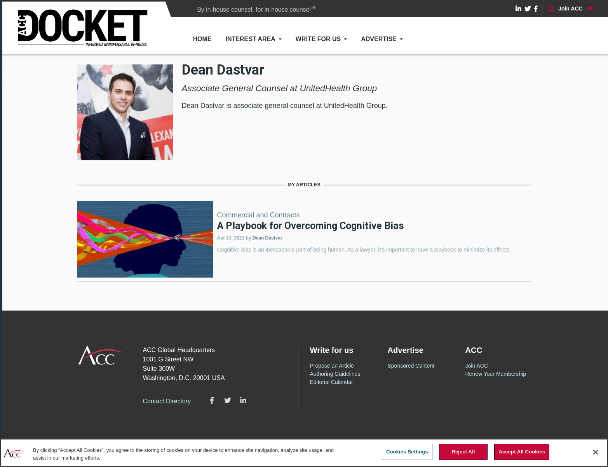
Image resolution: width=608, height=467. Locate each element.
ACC (101, 355)
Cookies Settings (407, 452)
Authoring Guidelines (335, 374)
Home (202, 39)
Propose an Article (332, 366)
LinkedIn (243, 400)
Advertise (379, 39)
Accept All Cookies (521, 452)
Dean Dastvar (267, 238)
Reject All (463, 452)
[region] (304, 453)
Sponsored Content (411, 366)
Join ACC (476, 366)
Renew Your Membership (495, 374)
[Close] (595, 452)
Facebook (212, 400)
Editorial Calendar (331, 382)
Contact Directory (167, 401)
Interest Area (250, 39)
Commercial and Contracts (258, 215)
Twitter (228, 400)
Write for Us (318, 39)
